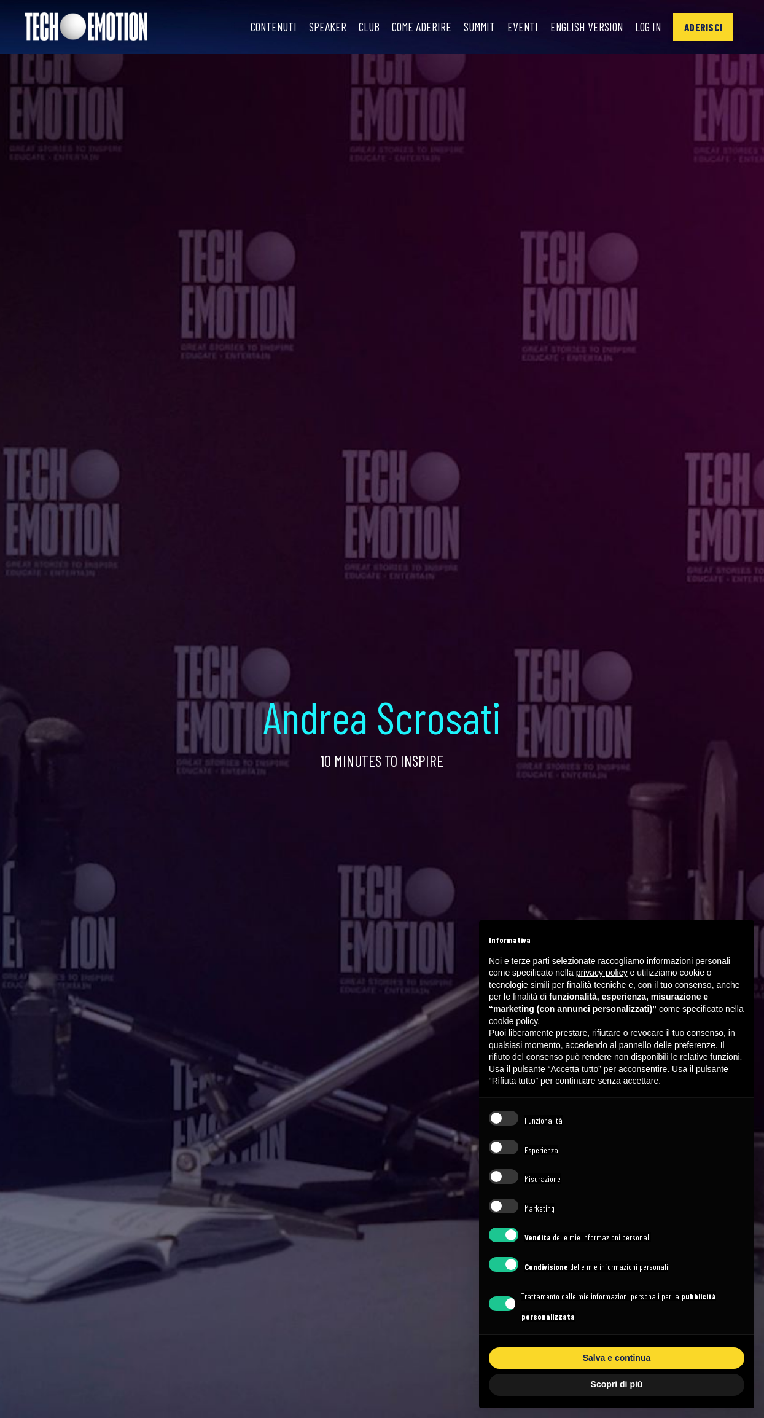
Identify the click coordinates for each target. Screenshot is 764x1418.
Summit (472, 27)
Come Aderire (413, 27)
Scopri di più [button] (617, 1384)
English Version (582, 27)
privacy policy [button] (602, 972)
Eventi (516, 27)
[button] (702, 26)
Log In (646, 27)
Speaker (318, 27)
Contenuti (262, 27)
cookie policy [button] (513, 1021)
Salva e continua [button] (616, 1358)
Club (359, 27)
